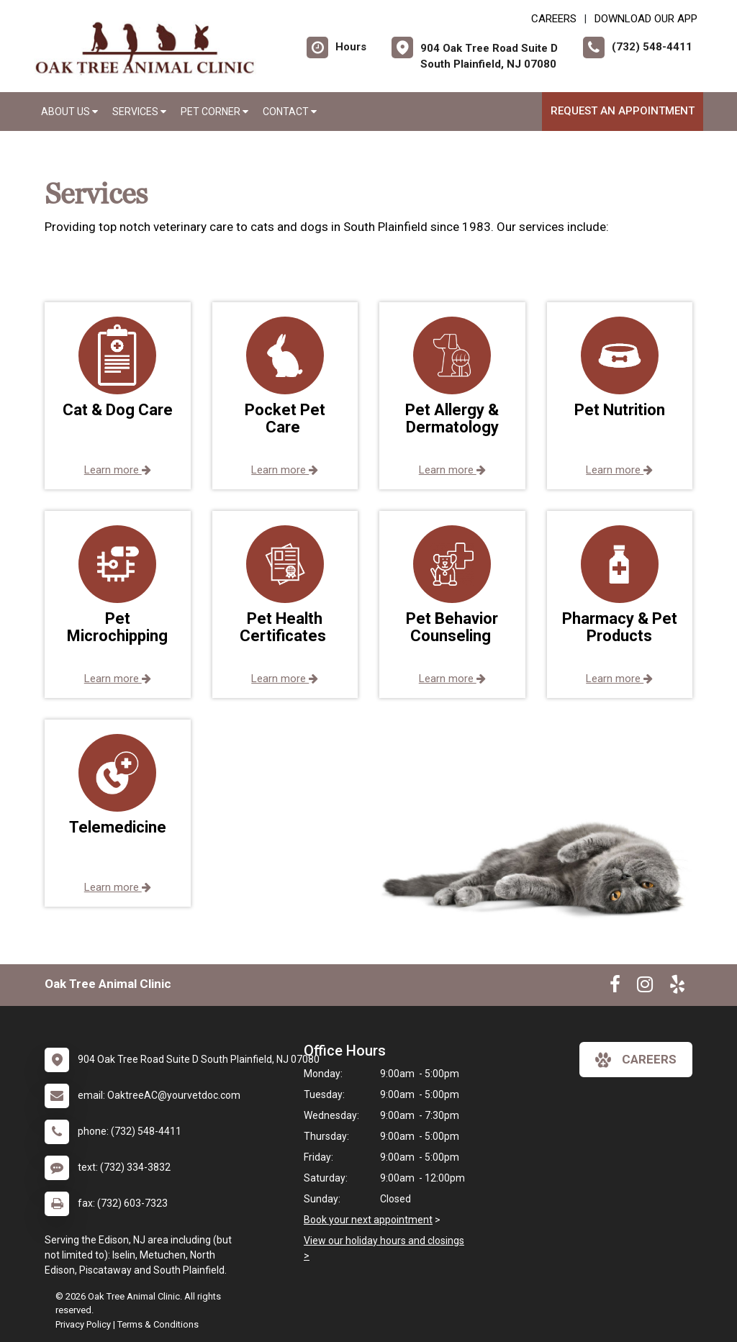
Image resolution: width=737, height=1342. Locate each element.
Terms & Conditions (158, 1324)
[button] (118, 395)
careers (636, 1060)
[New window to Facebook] (615, 987)
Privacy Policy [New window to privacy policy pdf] (83, 1324)
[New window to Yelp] (677, 987)
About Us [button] (69, 111)
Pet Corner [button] (214, 111)
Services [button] (139, 111)
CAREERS (554, 18)
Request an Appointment (623, 110)
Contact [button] (290, 111)
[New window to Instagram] (645, 987)
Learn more (117, 469)
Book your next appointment (368, 1219)
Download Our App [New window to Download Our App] (645, 18)
